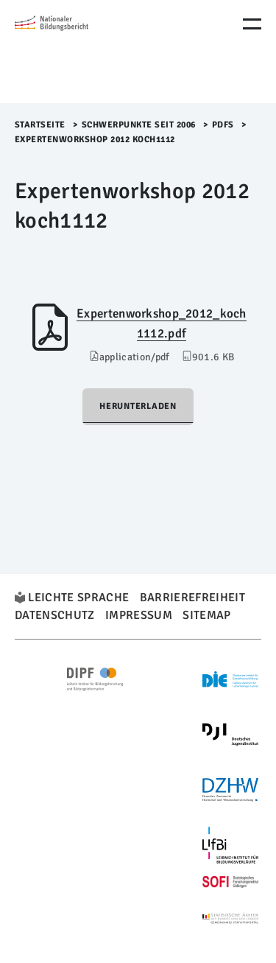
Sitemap (206, 615)
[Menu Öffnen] (252, 24)
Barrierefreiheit (192, 597)
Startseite (40, 124)
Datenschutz (55, 615)
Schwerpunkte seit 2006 (139, 124)
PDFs (223, 124)
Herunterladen (138, 406)
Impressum (138, 615)
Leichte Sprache (78, 597)
